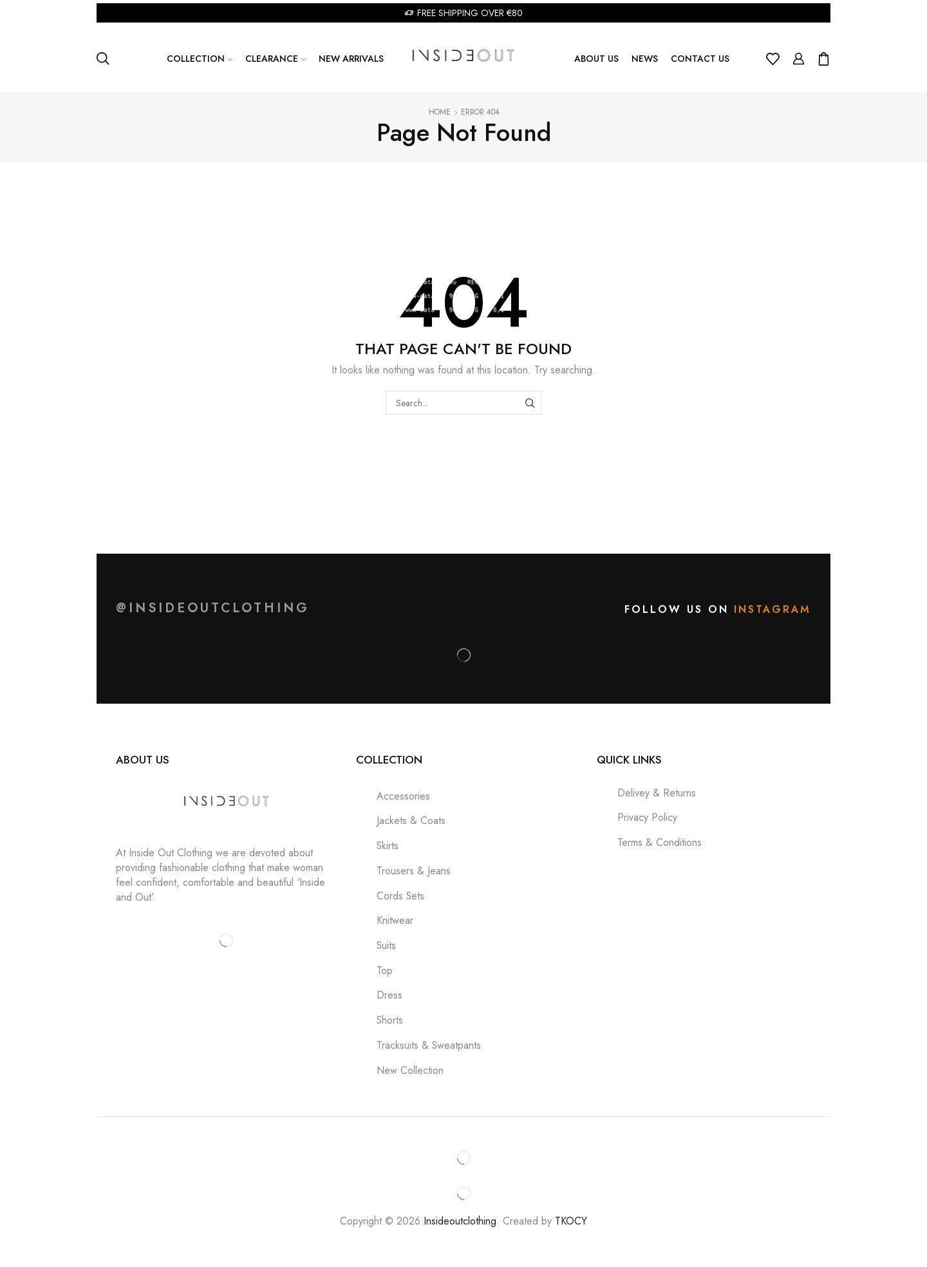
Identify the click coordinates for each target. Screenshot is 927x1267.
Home (440, 112)
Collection (199, 58)
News (645, 58)
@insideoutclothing (213, 608)
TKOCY (571, 1221)
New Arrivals (351, 58)
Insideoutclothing (460, 1221)
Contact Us (700, 58)
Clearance (275, 58)
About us (596, 58)
